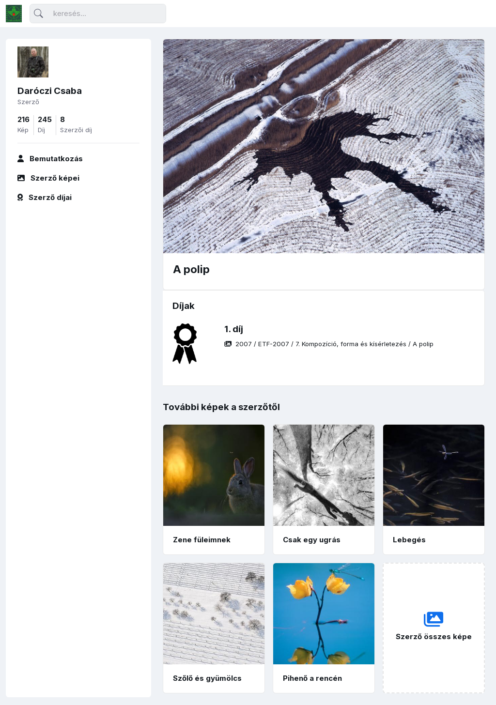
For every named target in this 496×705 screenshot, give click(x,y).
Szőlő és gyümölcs (207, 678)
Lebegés (409, 539)
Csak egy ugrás (312, 539)
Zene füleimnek (202, 539)
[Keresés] (98, 14)
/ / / (329, 344)
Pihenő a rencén (312, 678)
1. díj (233, 329)
